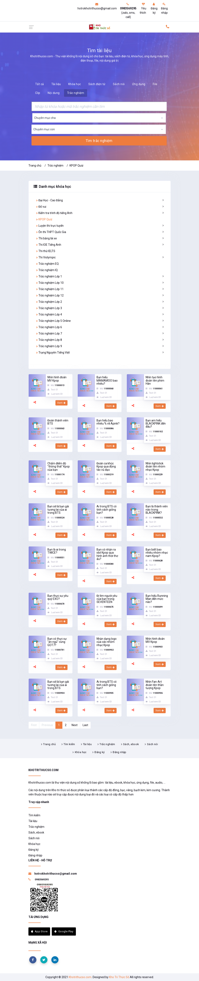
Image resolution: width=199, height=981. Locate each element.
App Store (39, 931)
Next (75, 725)
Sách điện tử (97, 84)
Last (85, 725)
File (155, 84)
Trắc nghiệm (75, 93)
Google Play (63, 931)
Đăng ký (154, 8)
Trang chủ (34, 165)
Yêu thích (143, 8)
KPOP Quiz (76, 165)
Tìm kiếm (69, 744)
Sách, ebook (131, 744)
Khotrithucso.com (80, 977)
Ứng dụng (138, 84)
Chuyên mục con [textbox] (44, 129)
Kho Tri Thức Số (119, 977)
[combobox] (99, 118)
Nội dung (54, 93)
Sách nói (119, 84)
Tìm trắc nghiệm (99, 141)
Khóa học (74, 84)
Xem (61, 402)
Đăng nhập (164, 8)
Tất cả (39, 84)
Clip (37, 93)
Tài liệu (56, 84)
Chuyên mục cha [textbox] (45, 117)
